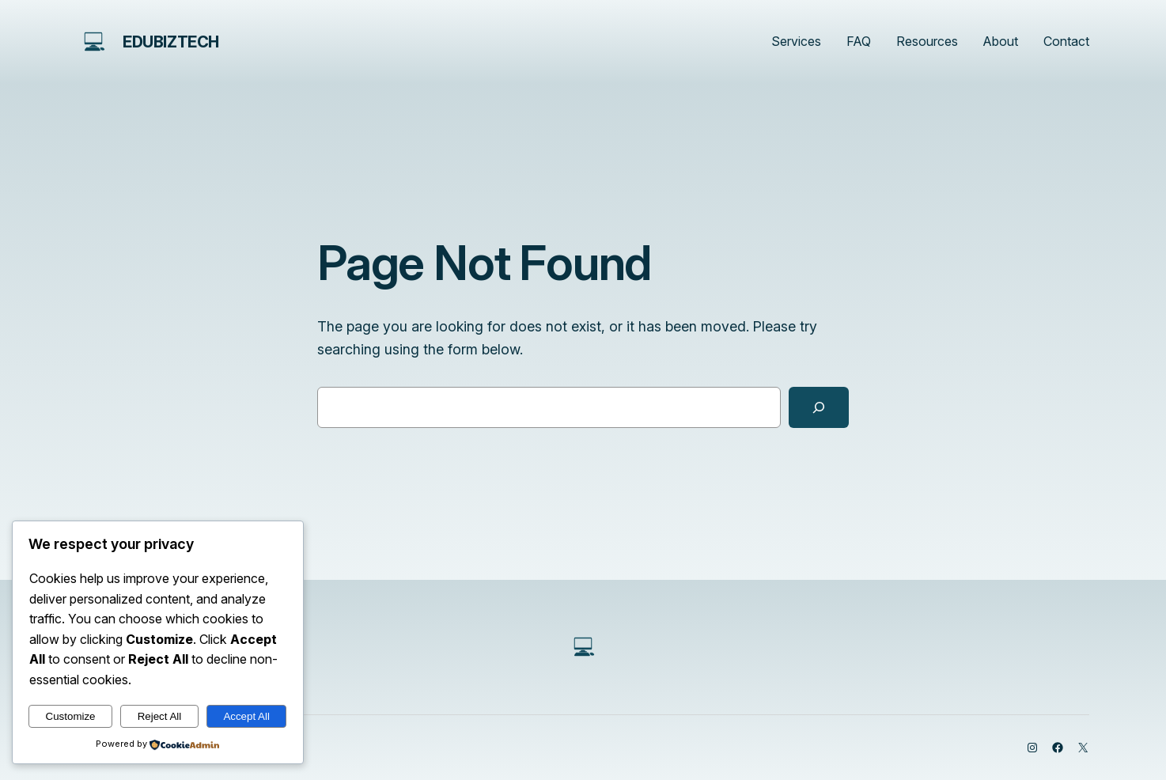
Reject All (160, 716)
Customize (71, 716)
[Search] (819, 407)
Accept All (246, 716)
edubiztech (171, 41)
